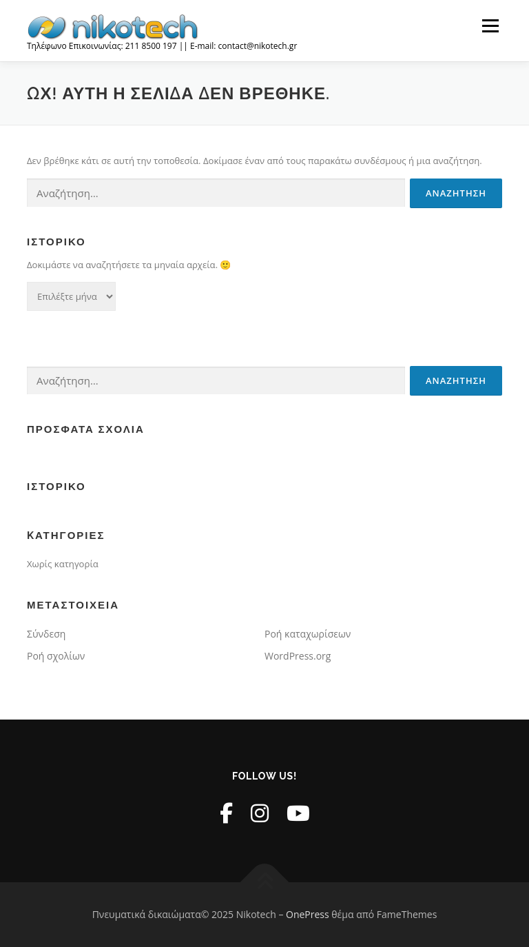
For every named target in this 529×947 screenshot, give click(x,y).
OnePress (307, 914)
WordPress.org (297, 655)
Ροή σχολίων (56, 655)
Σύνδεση (46, 633)
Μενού (490, 25)
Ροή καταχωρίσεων (307, 633)
